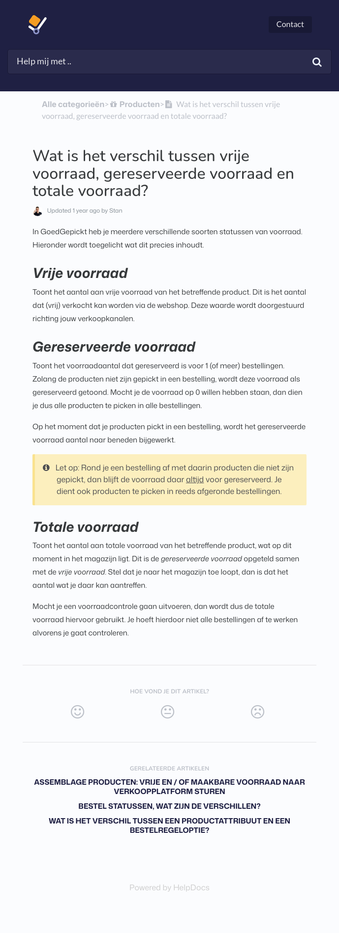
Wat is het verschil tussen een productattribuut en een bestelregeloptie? (169, 825)
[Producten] (134, 104)
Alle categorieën (73, 104)
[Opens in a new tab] (169, 887)
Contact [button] (290, 24)
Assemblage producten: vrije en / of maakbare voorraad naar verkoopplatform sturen (169, 786)
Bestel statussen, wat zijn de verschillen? (169, 806)
